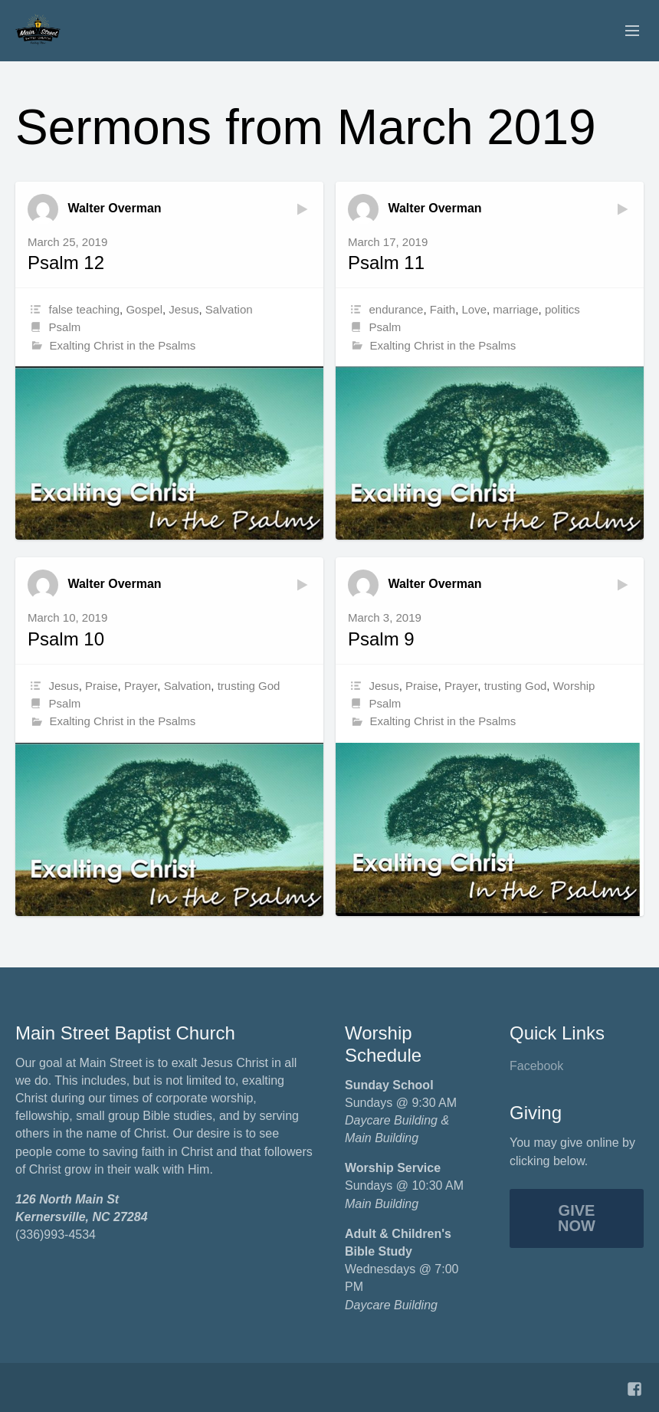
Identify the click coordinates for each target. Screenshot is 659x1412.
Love (474, 309)
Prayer (140, 685)
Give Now (576, 1218)
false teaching (84, 309)
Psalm (65, 326)
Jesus (183, 309)
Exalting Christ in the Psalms (122, 345)
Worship (574, 685)
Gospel (144, 309)
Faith (442, 309)
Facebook (536, 1065)
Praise (101, 685)
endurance (396, 309)
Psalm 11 (386, 262)
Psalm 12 (66, 262)
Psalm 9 (381, 639)
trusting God (249, 685)
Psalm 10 (66, 639)
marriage (515, 309)
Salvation (229, 309)
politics (562, 309)
